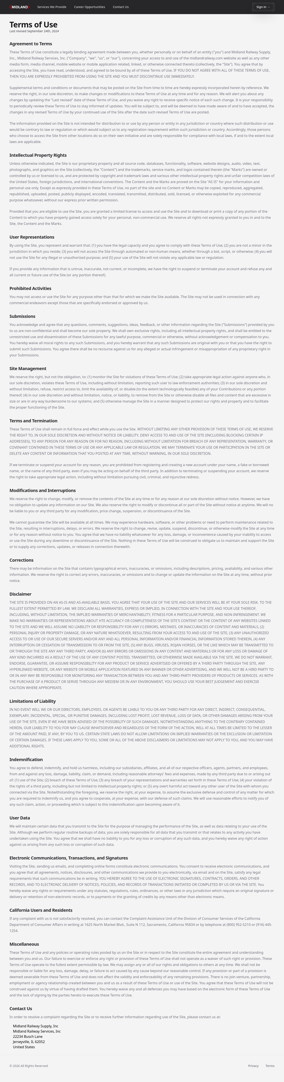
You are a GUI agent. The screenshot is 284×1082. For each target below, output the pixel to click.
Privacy (253, 1066)
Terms (270, 1066)
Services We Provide (51, 7)
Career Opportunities (89, 7)
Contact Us (121, 7)
